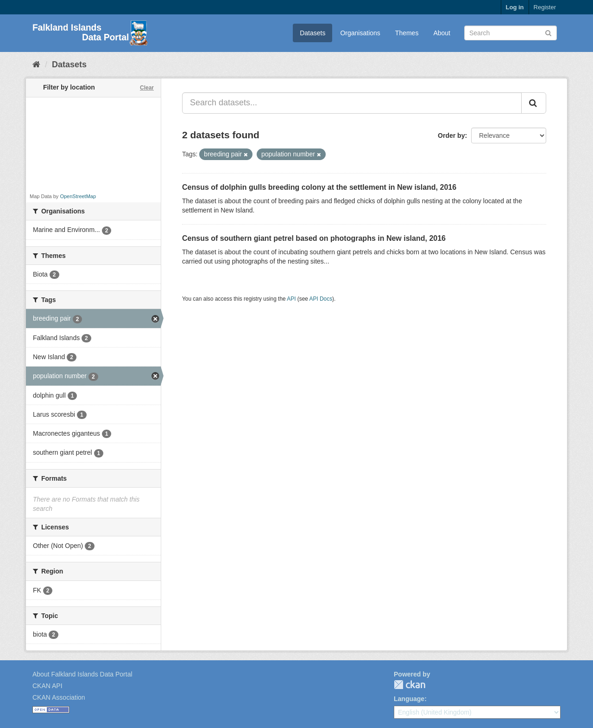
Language (409, 698)
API (291, 299)
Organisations (360, 33)
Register (545, 7)
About (441, 33)
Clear (147, 87)
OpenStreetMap (78, 196)
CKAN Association (58, 697)
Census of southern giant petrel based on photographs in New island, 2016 (314, 238)
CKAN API (47, 685)
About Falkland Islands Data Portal (82, 674)
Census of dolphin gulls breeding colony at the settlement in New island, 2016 (319, 187)
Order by (451, 135)
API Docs (321, 299)
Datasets (312, 33)
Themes (407, 33)
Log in (515, 7)
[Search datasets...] (352, 103)
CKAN (409, 684)
